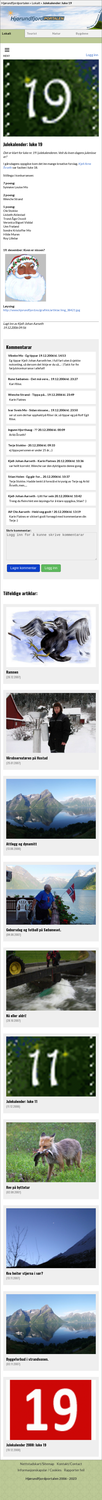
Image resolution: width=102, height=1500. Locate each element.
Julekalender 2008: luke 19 (26, 1450)
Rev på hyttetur (18, 1192)
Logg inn (92, 55)
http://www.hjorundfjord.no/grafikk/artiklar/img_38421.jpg (41, 310)
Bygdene (82, 33)
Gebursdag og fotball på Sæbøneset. (33, 935)
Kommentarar (19, 346)
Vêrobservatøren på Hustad (27, 763)
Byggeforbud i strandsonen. (27, 1364)
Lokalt (36, 3)
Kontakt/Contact (69, 1469)
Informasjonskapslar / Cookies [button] (40, 1475)
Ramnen (12, 677)
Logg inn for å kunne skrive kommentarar (51, 548)
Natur (56, 33)
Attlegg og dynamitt (21, 849)
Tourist (32, 33)
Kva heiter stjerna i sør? (24, 1278)
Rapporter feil (74, 1475)
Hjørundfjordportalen (15, 3)
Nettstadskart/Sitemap (37, 1469)
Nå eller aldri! (16, 1020)
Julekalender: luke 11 (21, 1106)
